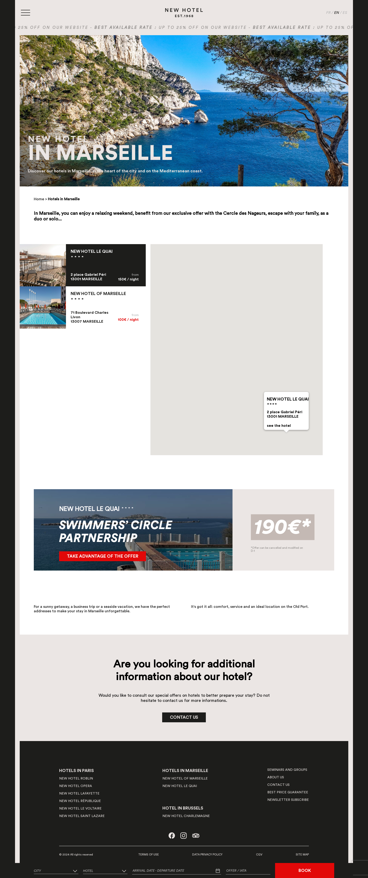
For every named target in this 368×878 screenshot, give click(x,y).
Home (39, 199)
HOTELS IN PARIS (76, 770)
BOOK (305, 870)
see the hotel (279, 426)
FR (328, 13)
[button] (286, 436)
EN (336, 13)
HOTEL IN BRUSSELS (182, 808)
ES (345, 13)
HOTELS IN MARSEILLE (185, 770)
